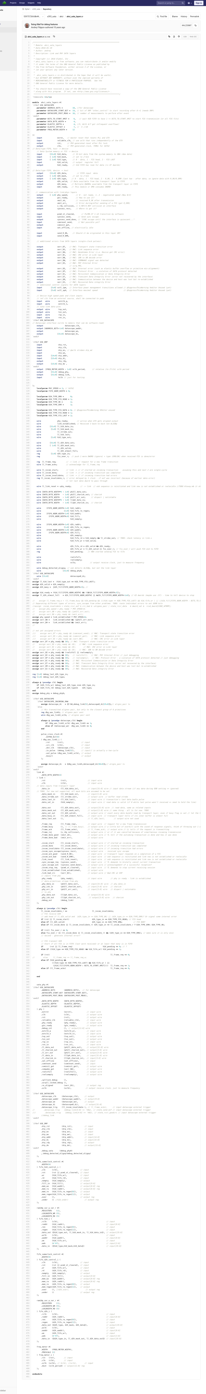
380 (38, 1074)
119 (38, 364)
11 (38, 70)
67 (38, 222)
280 (38, 802)
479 (38, 1344)
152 (38, 453)
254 (38, 731)
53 (38, 184)
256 (38, 737)
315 (38, 897)
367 (38, 1039)
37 (38, 140)
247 (38, 712)
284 (38, 813)
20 (38, 94)
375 (38, 1061)
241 (38, 696)
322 (38, 916)
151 (38, 451)
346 (38, 982)
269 (38, 772)
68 (38, 225)
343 (38, 974)
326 (38, 927)
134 (38, 404)
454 (38, 1276)
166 (38, 492)
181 (38, 532)
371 (38, 1050)
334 (38, 949)
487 (38, 1366)
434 (38, 1221)
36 (38, 138)
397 (38, 1121)
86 (38, 274)
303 (38, 865)
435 (38, 1224)
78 (38, 252)
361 (38, 1023)
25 (38, 108)
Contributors (11, 51)
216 (38, 628)
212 (38, 617)
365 (38, 1033)
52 (38, 181)
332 (38, 944)
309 (38, 881)
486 (38, 1363)
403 (38, 1137)
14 (38, 78)
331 (38, 941)
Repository (59, 9)
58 (38, 197)
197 (38, 576)
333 (38, 946)
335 (38, 952)
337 (38, 957)
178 (38, 524)
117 (38, 358)
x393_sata (63, 16)
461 (38, 1295)
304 (38, 867)
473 (38, 1327)
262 (38, 753)
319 (38, 908)
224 (38, 649)
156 (38, 464)
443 (38, 1246)
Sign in (199, 3)
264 (38, 758)
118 (38, 361)
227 (38, 658)
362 (38, 1025)
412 (38, 1161)
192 (38, 562)
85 (38, 271)
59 (38, 200)
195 (38, 571)
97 (38, 304)
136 (38, 410)
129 (38, 391)
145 (38, 434)
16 (38, 83)
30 (38, 121)
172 (38, 508)
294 (38, 840)
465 (38, 1306)
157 (38, 467)
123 (38, 374)
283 (38, 810)
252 (38, 726)
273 (38, 783)
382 (38, 1080)
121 (38, 369)
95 (38, 298)
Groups (22, 3)
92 (38, 290)
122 (38, 372)
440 (38, 1238)
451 (38, 1268)
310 (38, 884)
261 (38, 750)
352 (38, 998)
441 (38, 1240)
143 (38, 429)
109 (38, 336)
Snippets (31, 3)
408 (38, 1151)
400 (38, 1129)
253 (38, 728)
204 (38, 595)
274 (38, 786)
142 (38, 426)
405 (38, 1142)
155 (38, 462)
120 (38, 366)
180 (38, 530)
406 (38, 1145)
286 (38, 818)
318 (38, 905)
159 (38, 472)
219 (38, 636)
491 (38, 1377)
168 (38, 497)
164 (38, 486)
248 (38, 715)
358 (38, 1014)
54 (38, 187)
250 (38, 720)
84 (38, 268)
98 (38, 306)
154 (38, 459)
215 (38, 625)
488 (38, 1368)
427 (38, 1202)
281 (38, 805)
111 (38, 342)
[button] (15, 1390)
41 (38, 151)
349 (38, 990)
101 (38, 315)
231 (38, 669)
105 (38, 325)
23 (38, 102)
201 (38, 587)
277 (38, 794)
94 (38, 296)
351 (38, 995)
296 (38, 846)
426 (38, 1200)
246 (38, 709)
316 (38, 900)
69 (38, 227)
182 (38, 535)
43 (38, 157)
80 (38, 257)
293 (38, 837)
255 (38, 734)
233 (38, 674)
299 (38, 854)
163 (38, 483)
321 (38, 914)
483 (38, 1355)
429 (38, 1208)
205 (38, 598)
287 (38, 821)
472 (38, 1325)
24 (38, 105)
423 (38, 1191)
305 (38, 870)
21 (38, 97)
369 (38, 1044)
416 (38, 1172)
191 (38, 560)
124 (38, 377)
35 (38, 135)
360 (38, 1020)
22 (38, 99)
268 (38, 769)
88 (38, 279)
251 (38, 723)
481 (38, 1349)
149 (38, 445)
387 (38, 1093)
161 (38, 478)
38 (38, 143)
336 (38, 954)
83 (38, 266)
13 (38, 75)
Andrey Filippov (49, 27)
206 (38, 600)
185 (38, 543)
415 (38, 1170)
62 (38, 208)
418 (38, 1178)
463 (38, 1300)
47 (38, 168)
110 (38, 339)
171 (38, 505)
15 (38, 80)
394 (38, 1112)
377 (38, 1066)
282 (38, 807)
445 (38, 1251)
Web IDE (196, 37)
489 (38, 1371)
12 (38, 72)
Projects (13, 3)
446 (38, 1254)
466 (38, 1308)
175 (38, 516)
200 (38, 584)
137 (38, 413)
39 (38, 146)
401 (38, 1131)
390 (38, 1101)
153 (38, 456)
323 (38, 919)
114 (38, 350)
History (187, 16)
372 (38, 1052)
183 (38, 538)
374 (38, 1058)
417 (38, 1175)
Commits (10, 35)
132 (38, 399)
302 (38, 862)
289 (38, 826)
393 (38, 1110)
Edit (188, 37)
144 (38, 432)
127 (38, 385)
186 (38, 546)
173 (38, 511)
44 (38, 159)
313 (38, 892)
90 (38, 285)
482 (38, 1352)
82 (38, 263)
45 (38, 162)
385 (38, 1088)
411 (38, 1159)
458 (38, 1287)
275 (38, 788)
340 (38, 965)
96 (38, 301)
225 (38, 652)
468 (38, 1314)
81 (38, 260)
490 (38, 1374)
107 (38, 331)
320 (38, 911)
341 (38, 968)
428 (38, 1205)
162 (38, 481)
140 (38, 421)
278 (38, 797)
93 (38, 293)
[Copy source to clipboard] (172, 37)
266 (38, 764)
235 (38, 679)
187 (38, 549)
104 (38, 323)
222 (38, 644)
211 (38, 614)
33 (38, 129)
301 (38, 859)
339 (38, 963)
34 (38, 132)
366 (38, 1036)
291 (38, 832)
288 (38, 824)
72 (38, 236)
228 (38, 660)
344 (38, 976)
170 (38, 502)
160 (38, 475)
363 (38, 1028)
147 (38, 440)
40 (38, 148)
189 (38, 554)
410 (38, 1156)
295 (38, 843)
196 (38, 573)
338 (38, 960)
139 (38, 418)
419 (38, 1180)
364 (38, 1031)
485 (38, 1360)
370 (38, 1047)
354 (38, 1003)
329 (38, 935)
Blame (178, 16)
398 (38, 1123)
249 (38, 718)
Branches (10, 40)
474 (38, 1330)
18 (38, 89)
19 (38, 91)
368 (38, 1042)
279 (38, 799)
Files (8, 30)
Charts (9, 67)
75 (38, 244)
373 (38, 1055)
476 (38, 1336)
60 (38, 203)
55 (38, 189)
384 (38, 1085)
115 (38, 353)
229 (38, 663)
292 (38, 835)
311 (38, 886)
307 (38, 875)
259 (38, 745)
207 (38, 603)
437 (38, 1229)
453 (38, 1273)
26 (38, 110)
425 (38, 1197)
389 (38, 1099)
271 (38, 777)
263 (38, 756)
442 (38, 1243)
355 (38, 1006)
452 (38, 1270)
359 (38, 1017)
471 (38, 1322)
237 (38, 685)
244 (38, 704)
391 (38, 1104)
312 (38, 889)
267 (38, 767)
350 (38, 993)
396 (38, 1118)
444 (38, 1249)
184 (38, 541)
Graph (8, 56)
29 (38, 119)
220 (38, 639)
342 (38, 971)
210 (38, 611)
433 (38, 1219)
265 (38, 761)
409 (38, 1153)
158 (38, 470)
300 (38, 856)
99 (38, 309)
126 (38, 383)
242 (38, 699)
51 (38, 178)
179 (38, 527)
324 (38, 922)
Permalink (197, 16)
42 (38, 154)
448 (38, 1259)
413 (38, 1164)
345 (38, 979)
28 (38, 116)
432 (38, 1216)
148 (38, 443)
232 (38, 671)
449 (38, 1262)
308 (38, 878)
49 (38, 173)
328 (38, 933)
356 (38, 1009)
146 (38, 437)
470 (38, 1319)
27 (38, 113)
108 (38, 334)
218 (38, 633)
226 (38, 655)
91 (38, 287)
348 (38, 987)
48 (38, 170)
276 (38, 791)
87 (38, 276)
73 (38, 238)
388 (38, 1096)
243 (38, 701)
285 (38, 816)
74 (38, 241)
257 (38, 739)
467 (38, 1311)
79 (38, 255)
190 (38, 557)
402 (38, 1134)
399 (38, 1126)
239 (38, 690)
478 (38, 1341)
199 (38, 581)
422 (38, 1189)
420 (38, 1183)
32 (38, 127)
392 (38, 1107)
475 (38, 1333)
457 (38, 1284)
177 (38, 522)
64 (38, 214)
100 (38, 312)
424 (38, 1194)
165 (38, 489)
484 (38, 1357)
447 (38, 1257)
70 (38, 230)
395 (38, 1115)
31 (38, 124)
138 (38, 415)
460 (38, 1292)
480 (38, 1347)
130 (38, 394)
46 (38, 165)
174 (38, 513)
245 (38, 707)
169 (38, 500)
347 (38, 984)
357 (38, 1012)
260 (38, 748)
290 (38, 829)
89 (38, 282)
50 (38, 176)
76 (38, 246)
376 (38, 1063)
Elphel (37, 9)
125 (38, 380)
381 (38, 1077)
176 (38, 519)
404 (38, 1140)
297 (38, 848)
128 (38, 388)
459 (38, 1289)
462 (38, 1298)
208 (38, 606)
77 (38, 249)
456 (38, 1281)
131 (38, 396)
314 (38, 895)
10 (38, 67)
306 (38, 873)
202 (38, 590)
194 (38, 568)
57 (38, 195)
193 (38, 565)
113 (38, 347)
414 (38, 1167)
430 (38, 1210)
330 (38, 938)
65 (38, 217)
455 (38, 1278)
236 (38, 682)
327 (38, 930)
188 (38, 551)
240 (38, 693)
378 (38, 1069)
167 (38, 494)
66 (38, 219)
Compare (10, 61)
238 (38, 688)
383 (38, 1082)
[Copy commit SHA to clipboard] (198, 25)
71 (38, 233)
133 (38, 402)
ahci (73, 16)
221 (38, 641)
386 (38, 1091)
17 (38, 86)
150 (38, 448)
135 (38, 407)
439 (38, 1235)
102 (38, 317)
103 (38, 320)
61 (38, 206)
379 (38, 1072)
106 (38, 328)
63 (38, 211)
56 (38, 192)
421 (38, 1186)
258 (38, 742)
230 (38, 666)
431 (38, 1213)
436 (38, 1227)
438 (38, 1232)
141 (38, 423)
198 (38, 579)
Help (39, 3)
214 (38, 622)
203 (38, 592)
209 (38, 609)
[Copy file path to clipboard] (65, 36)
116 (38, 355)
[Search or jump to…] (171, 3)
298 (38, 851)
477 (38, 1338)
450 (38, 1265)
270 (38, 775)
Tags (8, 46)
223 (38, 647)
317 (38, 903)
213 (38, 620)
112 (38, 345)
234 (38, 677)
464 (38, 1303)
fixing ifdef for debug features (56, 24)
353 (38, 1001)
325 (38, 925)
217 (38, 630)
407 (38, 1148)
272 (38, 780)
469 (38, 1317)
